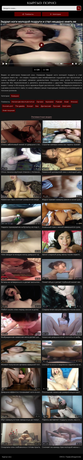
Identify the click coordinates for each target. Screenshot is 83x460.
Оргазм (40, 102)
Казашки (15, 96)
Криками (49, 102)
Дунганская (46, 106)
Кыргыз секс (7, 457)
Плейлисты (28, 14)
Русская (56, 106)
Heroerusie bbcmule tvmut (23, 102)
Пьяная (59, 102)
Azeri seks (66, 106)
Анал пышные (9, 110)
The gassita (19, 106)
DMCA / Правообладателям (70, 457)
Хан (36, 106)
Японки (74, 102)
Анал (66, 102)
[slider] (30, 64)
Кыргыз (41, 3)
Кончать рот (8, 106)
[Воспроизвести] (3, 63)
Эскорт (30, 106)
